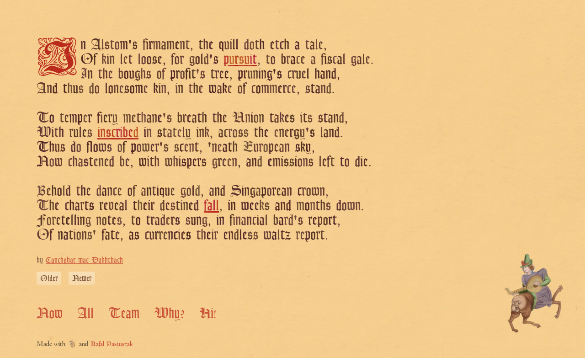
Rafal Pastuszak (111, 344)
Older (49, 278)
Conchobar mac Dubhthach (84, 260)
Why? (169, 312)
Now (50, 312)
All (85, 312)
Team (123, 312)
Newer (81, 278)
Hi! (207, 312)
